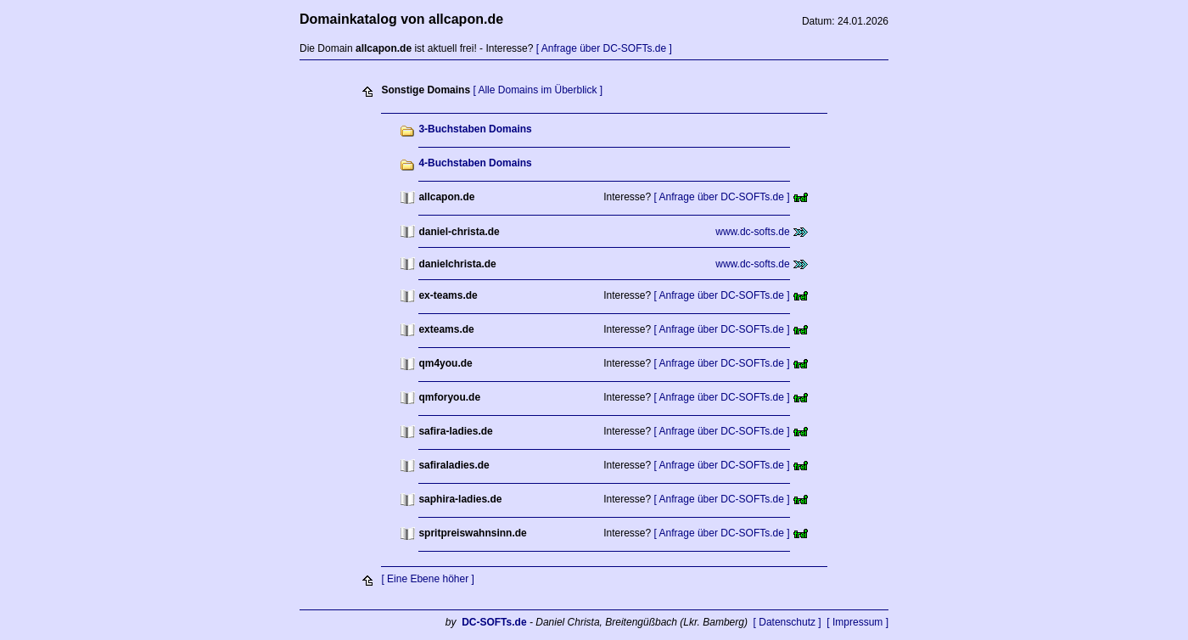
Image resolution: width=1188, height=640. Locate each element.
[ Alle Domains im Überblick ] (537, 90)
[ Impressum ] (857, 622)
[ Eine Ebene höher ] (427, 579)
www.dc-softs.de (752, 232)
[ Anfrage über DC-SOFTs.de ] (604, 48)
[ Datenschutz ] (787, 622)
